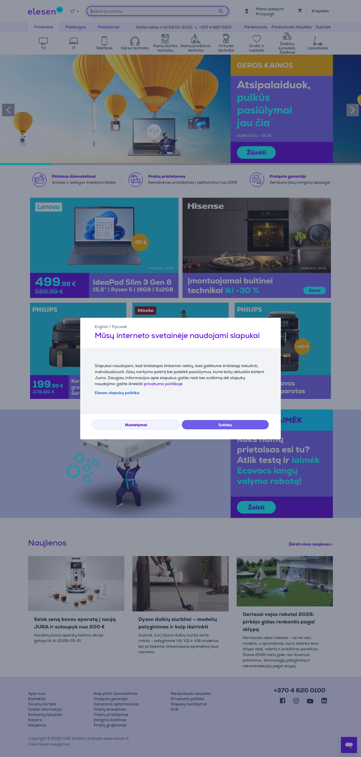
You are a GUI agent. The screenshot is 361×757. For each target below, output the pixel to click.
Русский (119, 326)
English (101, 326)
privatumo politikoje (163, 383)
